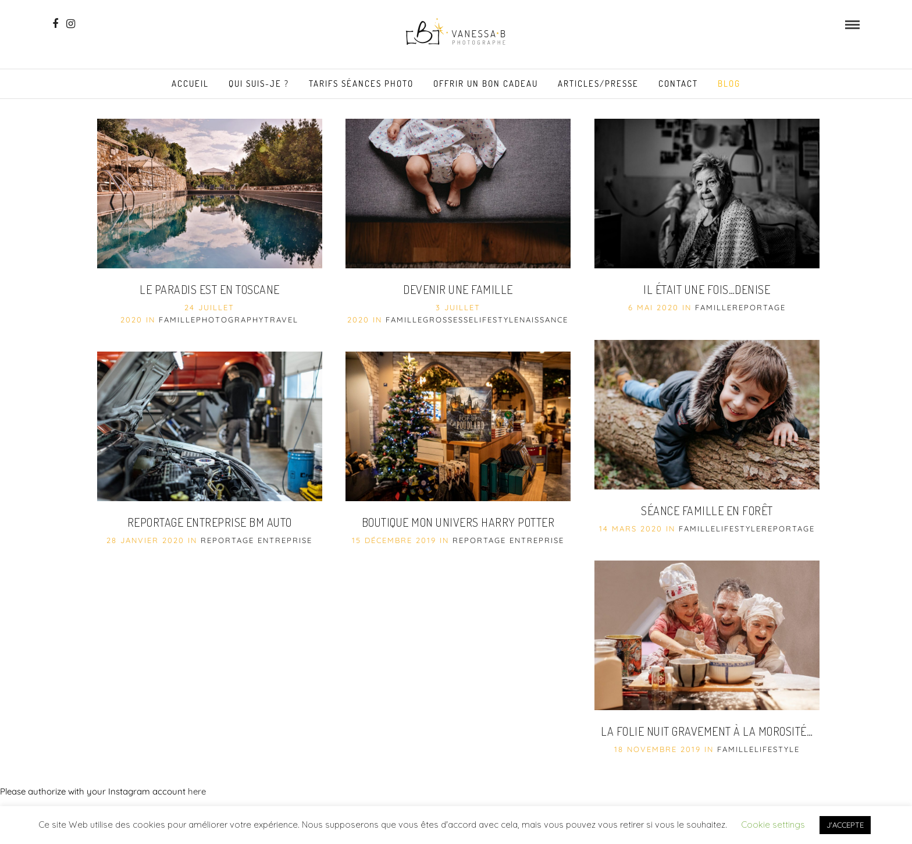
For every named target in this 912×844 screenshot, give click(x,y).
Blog (729, 83)
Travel (281, 319)
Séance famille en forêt (707, 510)
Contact (678, 83)
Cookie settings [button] (773, 824)
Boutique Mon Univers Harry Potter (458, 522)
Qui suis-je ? (259, 83)
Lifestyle (496, 319)
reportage (759, 307)
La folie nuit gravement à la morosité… (707, 731)
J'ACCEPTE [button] (845, 824)
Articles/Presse (598, 83)
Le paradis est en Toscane (210, 289)
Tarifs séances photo (361, 83)
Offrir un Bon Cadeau (485, 83)
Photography (230, 319)
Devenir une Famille (458, 289)
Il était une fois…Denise (706, 289)
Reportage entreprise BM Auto (209, 522)
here (197, 791)
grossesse (448, 319)
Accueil (190, 83)
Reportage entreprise (256, 540)
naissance (543, 319)
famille (177, 319)
